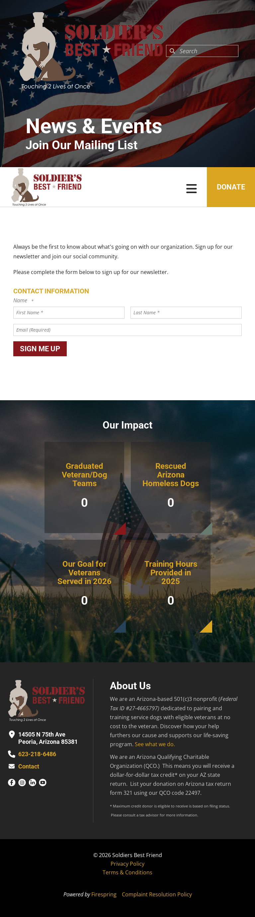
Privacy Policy (127, 863)
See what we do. (155, 744)
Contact (28, 766)
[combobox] (202, 51)
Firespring (104, 894)
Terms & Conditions (127, 872)
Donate (231, 187)
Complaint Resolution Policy (157, 894)
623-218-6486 (37, 754)
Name (21, 300)
